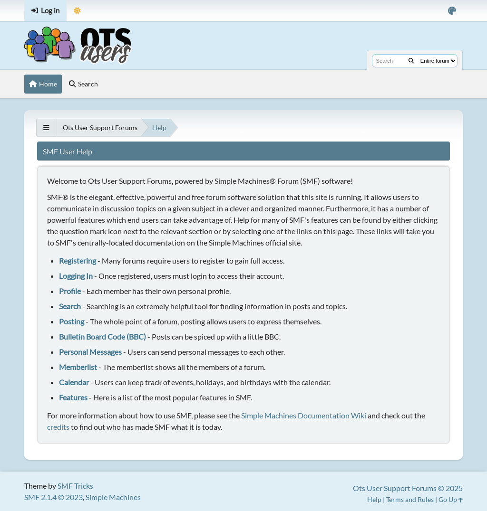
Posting (71, 321)
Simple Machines (113, 497)
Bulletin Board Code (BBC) (102, 336)
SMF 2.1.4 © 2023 (53, 497)
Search (70, 306)
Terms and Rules (410, 499)
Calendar (74, 382)
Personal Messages (90, 351)
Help (374, 499)
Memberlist (78, 366)
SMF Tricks (75, 485)
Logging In (76, 275)
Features (73, 397)
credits (58, 426)
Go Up (450, 499)
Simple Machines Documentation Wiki (303, 415)
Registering (77, 260)
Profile (70, 290)
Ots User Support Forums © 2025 (408, 487)
